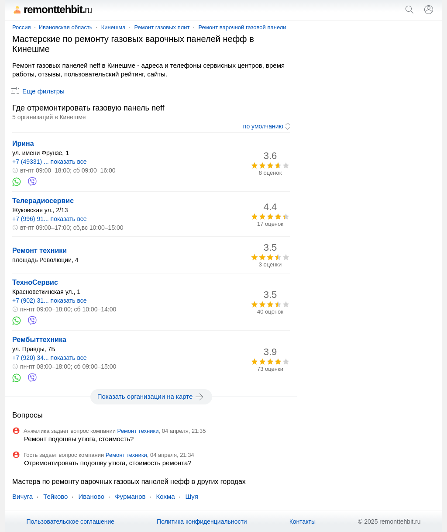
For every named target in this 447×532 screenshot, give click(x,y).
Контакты (302, 521)
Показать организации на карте (151, 396)
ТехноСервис (35, 282)
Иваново (91, 496)
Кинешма (113, 27)
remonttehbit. (52, 9)
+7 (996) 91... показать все (49, 218)
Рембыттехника (39, 339)
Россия (21, 27)
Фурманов (130, 496)
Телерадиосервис (43, 200)
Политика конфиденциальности (202, 521)
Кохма (165, 496)
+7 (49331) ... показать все (49, 161)
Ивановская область (66, 27)
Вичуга (22, 496)
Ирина (23, 143)
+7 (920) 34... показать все (49, 357)
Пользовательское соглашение (70, 521)
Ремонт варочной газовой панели (242, 27)
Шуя (192, 496)
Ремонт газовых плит (161, 27)
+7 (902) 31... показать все (49, 300)
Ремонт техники (39, 250)
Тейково (55, 496)
